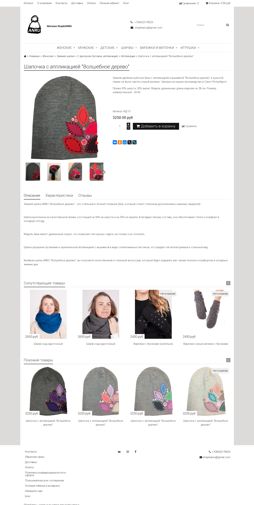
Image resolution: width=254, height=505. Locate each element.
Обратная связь (34, 456)
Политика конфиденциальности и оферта (45, 474)
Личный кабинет (109, 3)
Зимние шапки (65, 56)
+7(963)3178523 (142, 22)
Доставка (77, 3)
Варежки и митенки (157, 48)
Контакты (61, 3)
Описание (32, 195)
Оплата (91, 3)
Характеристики (59, 195)
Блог (126, 3)
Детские (107, 48)
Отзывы (85, 195)
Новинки (34, 56)
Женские (64, 48)
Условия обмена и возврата (42, 485)
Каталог (28, 3)
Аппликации (128, 56)
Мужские (86, 48)
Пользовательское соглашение (44, 480)
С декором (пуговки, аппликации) (97, 56)
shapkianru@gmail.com (146, 27)
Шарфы (127, 48)
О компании (44, 3)
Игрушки (188, 48)
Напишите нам (33, 491)
